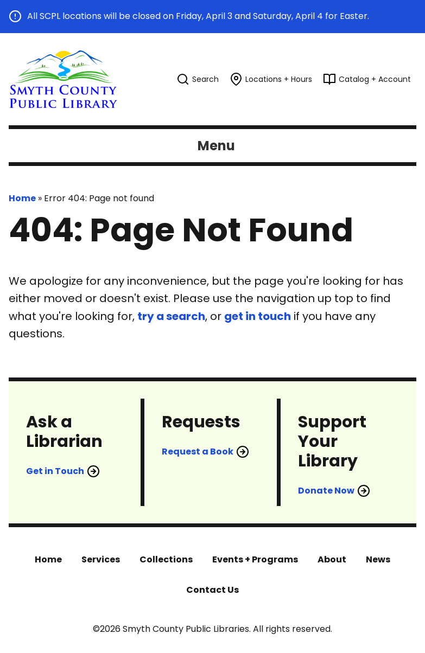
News (378, 559)
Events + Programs (255, 559)
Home (22, 198)
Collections (166, 559)
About (332, 559)
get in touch (257, 316)
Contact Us (212, 590)
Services (100, 559)
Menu (216, 146)
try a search (171, 316)
